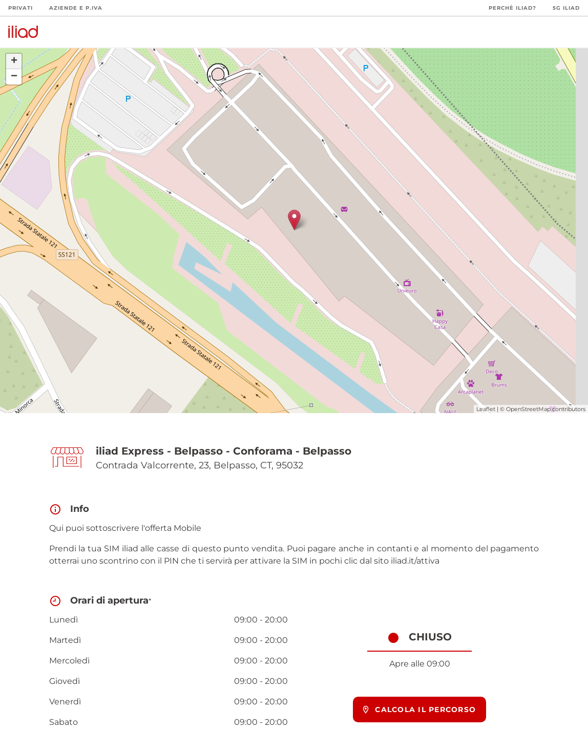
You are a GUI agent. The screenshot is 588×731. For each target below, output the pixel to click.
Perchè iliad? (512, 8)
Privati (20, 8)
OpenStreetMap (528, 409)
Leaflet (485, 409)
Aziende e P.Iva (75, 8)
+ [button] (14, 61)
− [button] (14, 76)
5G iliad (566, 8)
